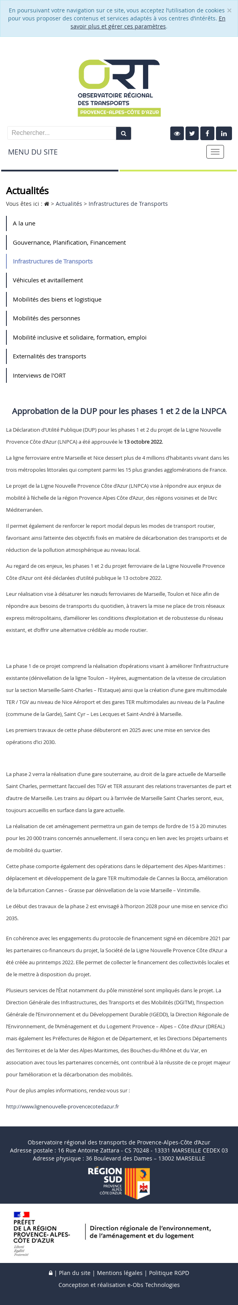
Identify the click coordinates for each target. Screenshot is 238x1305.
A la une (24, 223)
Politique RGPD (169, 1273)
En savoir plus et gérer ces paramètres (148, 22)
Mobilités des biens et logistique (57, 299)
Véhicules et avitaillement (48, 280)
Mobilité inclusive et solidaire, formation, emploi (80, 337)
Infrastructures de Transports (53, 261)
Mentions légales (120, 1273)
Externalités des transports (49, 356)
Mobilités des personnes (46, 318)
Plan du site (75, 1273)
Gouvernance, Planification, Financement (69, 242)
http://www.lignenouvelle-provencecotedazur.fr (62, 1106)
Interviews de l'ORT (39, 375)
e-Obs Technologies (153, 1285)
